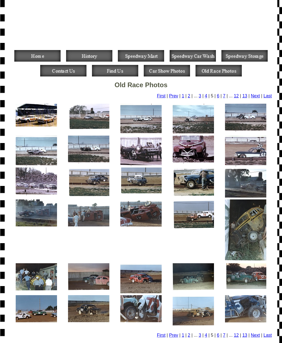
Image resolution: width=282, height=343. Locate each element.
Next (255, 96)
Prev (173, 96)
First (161, 96)
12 (236, 96)
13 (244, 96)
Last (268, 96)
